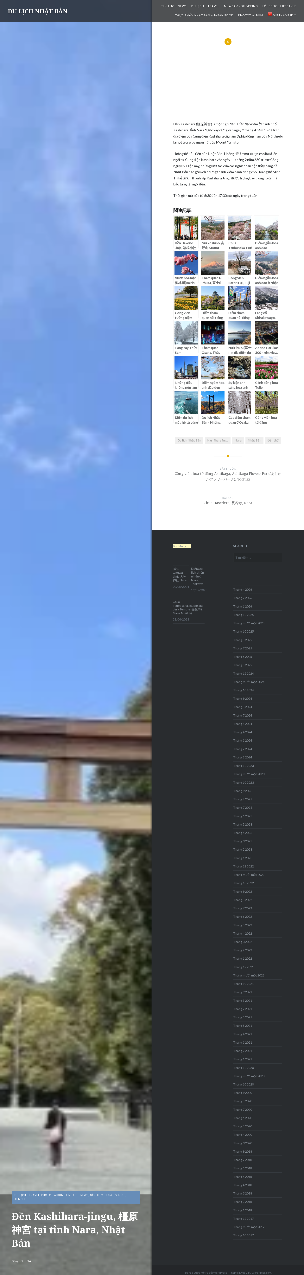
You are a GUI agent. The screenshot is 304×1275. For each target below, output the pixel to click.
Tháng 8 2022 (242, 900)
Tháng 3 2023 (242, 841)
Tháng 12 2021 (243, 967)
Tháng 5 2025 (242, 665)
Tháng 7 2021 (242, 1009)
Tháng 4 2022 (242, 933)
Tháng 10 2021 (243, 983)
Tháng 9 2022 (242, 891)
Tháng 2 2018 (242, 1201)
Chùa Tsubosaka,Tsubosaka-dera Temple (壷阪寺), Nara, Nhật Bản (189, 607)
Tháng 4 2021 (242, 1034)
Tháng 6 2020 (242, 1118)
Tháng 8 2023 (242, 799)
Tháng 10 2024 (243, 690)
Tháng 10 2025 (243, 631)
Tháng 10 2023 (243, 782)
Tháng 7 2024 (242, 715)
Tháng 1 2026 (242, 606)
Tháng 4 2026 (242, 589)
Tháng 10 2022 (243, 883)
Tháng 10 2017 (243, 1235)
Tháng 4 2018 (242, 1185)
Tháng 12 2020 (243, 1067)
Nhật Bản (254, 440)
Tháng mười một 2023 (248, 774)
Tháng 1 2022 (242, 958)
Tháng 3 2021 (242, 1042)
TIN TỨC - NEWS (77, 1195)
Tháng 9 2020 (242, 1092)
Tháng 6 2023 (242, 816)
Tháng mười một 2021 (248, 975)
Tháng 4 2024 (242, 732)
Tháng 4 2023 (242, 832)
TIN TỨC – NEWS (174, 6)
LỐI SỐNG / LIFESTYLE (279, 6)
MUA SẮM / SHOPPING (241, 6)
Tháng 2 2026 (242, 598)
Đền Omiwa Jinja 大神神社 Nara (180, 574)
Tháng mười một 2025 (248, 623)
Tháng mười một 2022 (248, 874)
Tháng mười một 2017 (248, 1227)
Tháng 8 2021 (242, 1000)
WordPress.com (261, 1272)
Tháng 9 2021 (242, 992)
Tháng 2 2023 (242, 849)
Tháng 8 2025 (242, 640)
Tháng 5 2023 (242, 824)
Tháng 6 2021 (242, 1017)
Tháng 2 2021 (242, 1051)
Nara (238, 440)
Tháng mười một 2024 (248, 682)
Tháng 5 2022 (242, 925)
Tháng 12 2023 (243, 765)
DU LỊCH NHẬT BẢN (37, 11)
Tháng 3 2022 (242, 941)
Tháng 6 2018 (242, 1168)
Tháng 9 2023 (242, 791)
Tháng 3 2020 (242, 1143)
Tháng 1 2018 (242, 1210)
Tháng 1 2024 (242, 757)
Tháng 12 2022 (243, 866)
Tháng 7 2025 (242, 648)
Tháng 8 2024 (242, 707)
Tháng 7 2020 (242, 1109)
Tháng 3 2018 (242, 1193)
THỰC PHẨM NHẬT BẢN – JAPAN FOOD (204, 15)
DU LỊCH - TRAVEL (27, 1195)
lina (27, 1261)
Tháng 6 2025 (242, 656)
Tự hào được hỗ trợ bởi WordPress (205, 1272)
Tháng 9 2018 (242, 1151)
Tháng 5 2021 (242, 1025)
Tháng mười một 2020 (248, 1076)
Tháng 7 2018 (242, 1160)
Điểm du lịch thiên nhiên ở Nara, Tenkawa (197, 576)
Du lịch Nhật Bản (189, 440)
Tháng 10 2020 (243, 1084)
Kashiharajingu (217, 440)
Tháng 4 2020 (242, 1134)
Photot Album (250, 15)
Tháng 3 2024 (242, 740)
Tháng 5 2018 (242, 1176)
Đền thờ (273, 440)
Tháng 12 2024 (243, 673)
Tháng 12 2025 (243, 614)
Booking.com (182, 546)
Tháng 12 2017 (243, 1218)
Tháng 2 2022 (242, 950)
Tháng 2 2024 (242, 749)
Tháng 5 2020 (242, 1126)
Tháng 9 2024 (242, 698)
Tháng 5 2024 (242, 723)
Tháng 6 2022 (242, 916)
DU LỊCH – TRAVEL (205, 6)
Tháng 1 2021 (242, 1059)
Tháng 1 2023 (242, 858)
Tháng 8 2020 (242, 1101)
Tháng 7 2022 (242, 908)
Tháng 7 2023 (242, 807)
